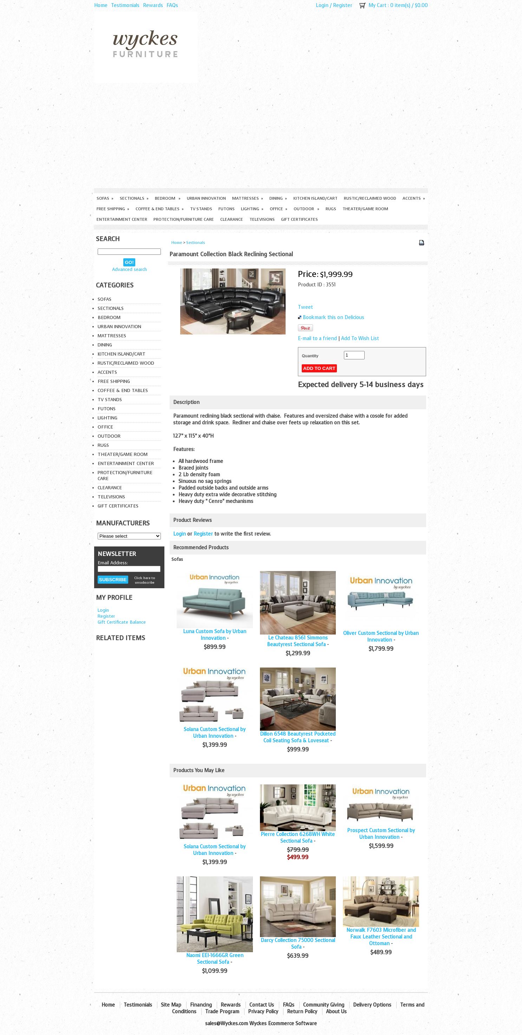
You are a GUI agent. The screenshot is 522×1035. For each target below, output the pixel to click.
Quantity (310, 356)
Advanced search (129, 269)
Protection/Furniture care (184, 219)
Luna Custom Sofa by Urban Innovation (214, 635)
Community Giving (323, 1005)
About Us (336, 1011)
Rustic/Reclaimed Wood (370, 198)
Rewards (153, 5)
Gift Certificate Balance (122, 622)
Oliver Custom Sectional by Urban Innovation (381, 636)
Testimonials (125, 5)
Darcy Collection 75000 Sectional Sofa (298, 943)
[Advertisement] (261, 135)
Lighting (252, 209)
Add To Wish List (360, 338)
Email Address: (113, 563)
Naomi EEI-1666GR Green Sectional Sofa (214, 959)
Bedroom (168, 198)
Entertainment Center (122, 219)
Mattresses (247, 198)
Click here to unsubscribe (144, 580)
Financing (201, 1005)
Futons (226, 209)
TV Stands (201, 209)
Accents (414, 198)
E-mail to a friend (317, 338)
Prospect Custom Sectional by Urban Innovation (381, 834)
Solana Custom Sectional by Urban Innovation (215, 732)
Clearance (231, 219)
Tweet (305, 307)
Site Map (171, 1005)
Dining (278, 198)
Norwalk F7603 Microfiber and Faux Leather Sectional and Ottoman (381, 937)
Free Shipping (113, 209)
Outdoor (306, 209)
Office (278, 209)
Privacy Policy (263, 1011)
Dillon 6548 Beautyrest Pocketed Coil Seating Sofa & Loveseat (297, 737)
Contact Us (261, 1005)
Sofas (105, 198)
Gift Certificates (299, 219)
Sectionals (134, 198)
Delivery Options (372, 1005)
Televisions (262, 219)
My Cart (377, 5)
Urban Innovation (206, 198)
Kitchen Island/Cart (315, 198)
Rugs (331, 209)
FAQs (172, 5)
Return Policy (302, 1011)
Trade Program (222, 1011)
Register (342, 5)
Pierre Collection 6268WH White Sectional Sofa (298, 837)
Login (322, 5)
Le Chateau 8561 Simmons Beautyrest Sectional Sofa (297, 641)
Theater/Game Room (365, 209)
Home (100, 5)
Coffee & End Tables (160, 209)
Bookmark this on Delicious (333, 317)
